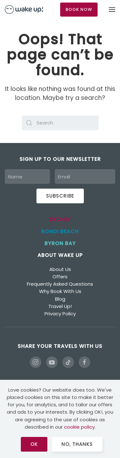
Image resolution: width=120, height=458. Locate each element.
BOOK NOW (79, 9)
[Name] (27, 176)
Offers (60, 276)
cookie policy (79, 427)
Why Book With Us (60, 291)
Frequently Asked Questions (60, 284)
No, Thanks (77, 444)
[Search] (60, 123)
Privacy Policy (60, 313)
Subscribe (60, 195)
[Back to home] (24, 10)
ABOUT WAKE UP (60, 255)
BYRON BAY (60, 243)
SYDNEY (60, 219)
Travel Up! (60, 306)
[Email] (85, 176)
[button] (112, 10)
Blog (60, 299)
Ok (34, 444)
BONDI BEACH (60, 231)
